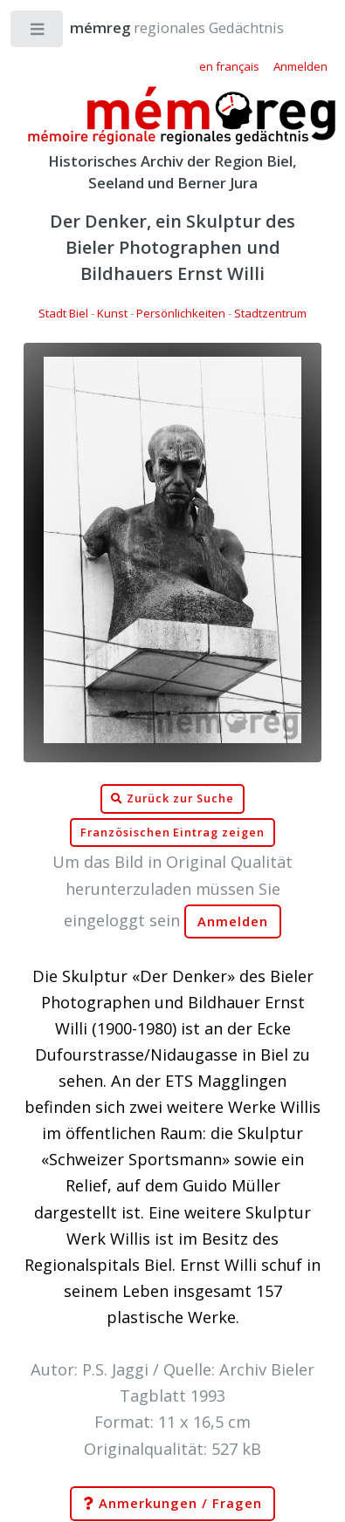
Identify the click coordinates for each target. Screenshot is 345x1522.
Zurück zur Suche (172, 799)
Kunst (112, 313)
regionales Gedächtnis (159, 27)
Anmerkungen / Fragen (172, 1504)
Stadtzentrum (270, 313)
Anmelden (233, 921)
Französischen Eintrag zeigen (172, 832)
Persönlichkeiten (180, 313)
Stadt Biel (63, 313)
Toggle (38, 32)
